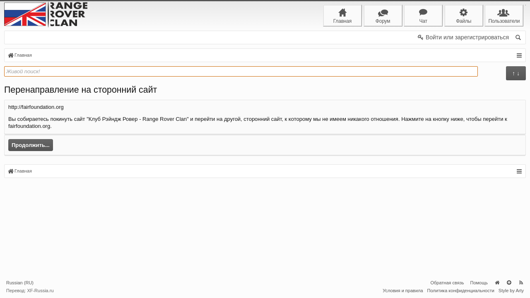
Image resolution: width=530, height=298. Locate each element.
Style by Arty (511, 290)
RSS (521, 283)
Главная (497, 283)
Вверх (509, 283)
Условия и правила (403, 290)
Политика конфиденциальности (460, 290)
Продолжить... (31, 145)
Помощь (479, 282)
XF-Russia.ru (40, 290)
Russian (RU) (20, 282)
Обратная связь (447, 282)
